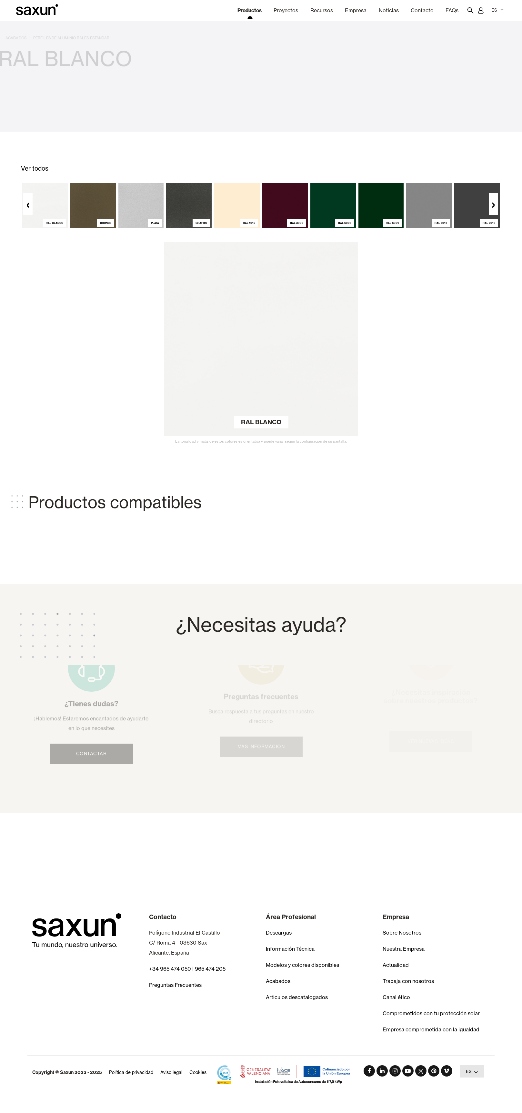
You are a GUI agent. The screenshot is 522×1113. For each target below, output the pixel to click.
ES (497, 9)
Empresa (355, 10)
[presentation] (28, 210)
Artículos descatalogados (297, 997)
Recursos (321, 10)
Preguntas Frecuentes (175, 985)
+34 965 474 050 (170, 969)
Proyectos (286, 10)
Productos (249, 10)
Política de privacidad (131, 1072)
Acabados (278, 981)
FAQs (452, 10)
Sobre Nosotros (402, 932)
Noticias (389, 10)
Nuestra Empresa (404, 949)
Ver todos (34, 168)
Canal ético (396, 997)
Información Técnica (290, 949)
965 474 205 (210, 969)
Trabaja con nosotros (408, 981)
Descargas (279, 932)
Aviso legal (171, 1072)
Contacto (422, 10)
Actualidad (396, 965)
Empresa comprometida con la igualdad (431, 1029)
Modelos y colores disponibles (302, 965)
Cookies (197, 1072)
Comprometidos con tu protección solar (431, 1013)
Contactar (91, 742)
